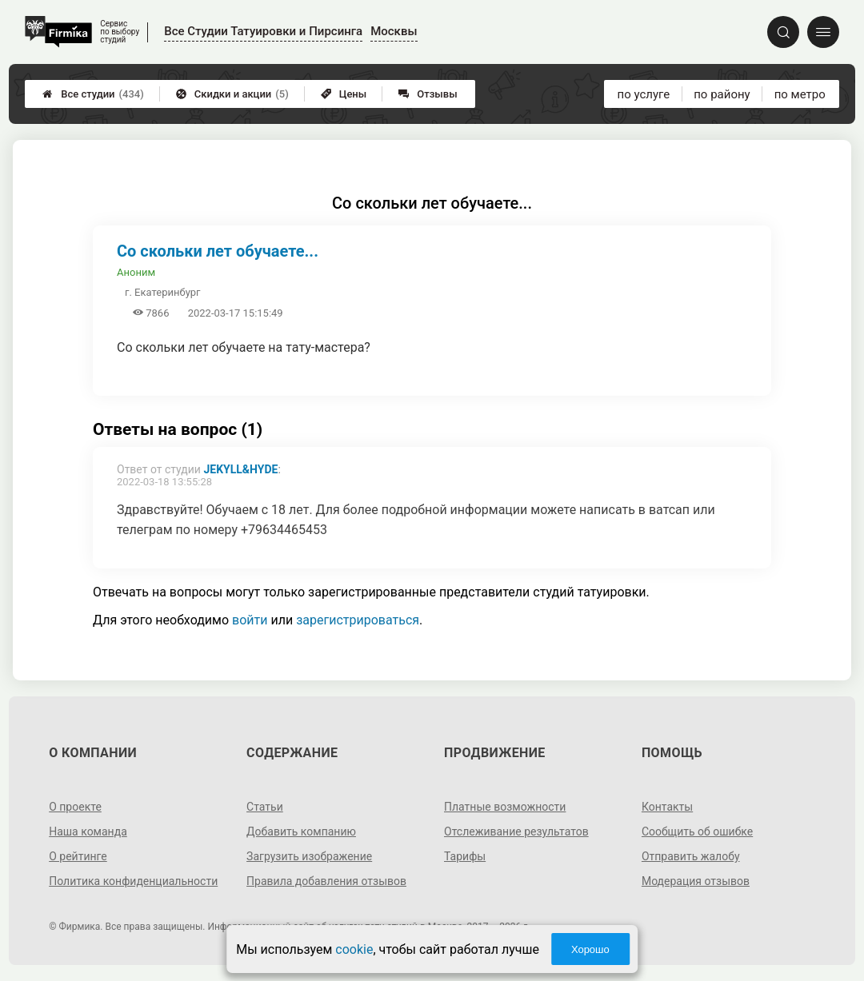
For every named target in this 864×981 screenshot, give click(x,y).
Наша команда (88, 831)
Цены (344, 94)
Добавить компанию (301, 831)
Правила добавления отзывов (326, 881)
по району (722, 94)
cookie (354, 949)
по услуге (644, 94)
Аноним (136, 272)
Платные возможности (505, 806)
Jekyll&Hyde (240, 469)
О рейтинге (78, 856)
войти (249, 620)
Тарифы (465, 856)
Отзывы (427, 94)
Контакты (667, 806)
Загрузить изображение (309, 856)
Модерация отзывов (696, 881)
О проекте (75, 806)
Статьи (264, 806)
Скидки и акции (232, 94)
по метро (800, 94)
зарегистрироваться (357, 620)
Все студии (93, 94)
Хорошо (590, 949)
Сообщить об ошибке (697, 831)
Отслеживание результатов (516, 831)
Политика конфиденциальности (133, 881)
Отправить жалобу (691, 856)
